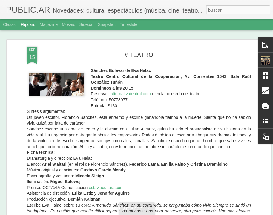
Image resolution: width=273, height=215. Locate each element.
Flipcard (28, 24)
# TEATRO (139, 51)
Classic (9, 24)
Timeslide (128, 24)
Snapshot (107, 24)
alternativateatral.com (131, 90)
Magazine (49, 24)
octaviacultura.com (106, 183)
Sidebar (86, 24)
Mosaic (68, 24)
